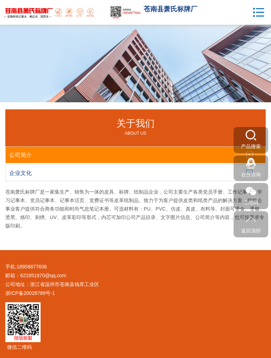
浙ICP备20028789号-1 (30, 293)
